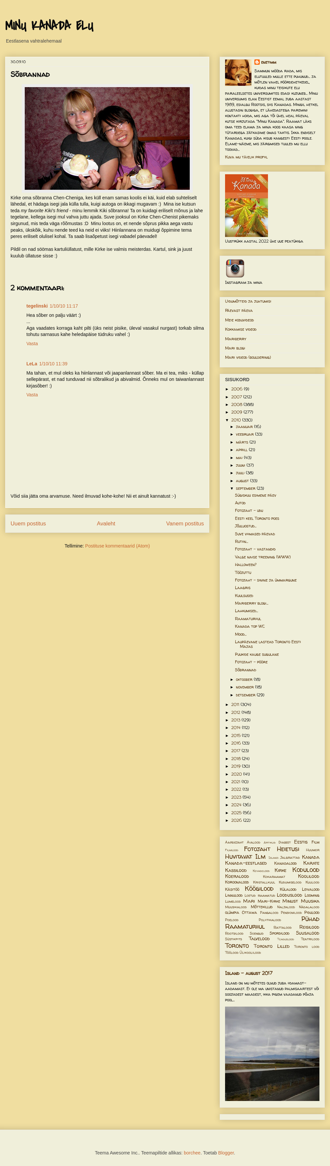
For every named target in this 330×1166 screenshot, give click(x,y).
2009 (237, 412)
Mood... (241, 634)
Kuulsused (244, 595)
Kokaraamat (274, 876)
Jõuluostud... (245, 526)
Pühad (310, 919)
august (243, 480)
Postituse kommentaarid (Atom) (117, 546)
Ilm (260, 856)
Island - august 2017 (249, 973)
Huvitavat (238, 856)
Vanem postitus (185, 523)
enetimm (268, 62)
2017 (236, 750)
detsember (246, 695)
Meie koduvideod (239, 320)
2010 (236, 420)
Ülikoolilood (250, 952)
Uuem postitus (28, 523)
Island (274, 857)
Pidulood (311, 912)
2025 (237, 813)
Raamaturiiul (248, 618)
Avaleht (106, 523)
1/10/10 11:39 (53, 363)
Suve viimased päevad (255, 534)
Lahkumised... (246, 611)
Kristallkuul (264, 882)
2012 (236, 712)
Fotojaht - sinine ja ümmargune (266, 580)
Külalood (288, 889)
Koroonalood (237, 882)
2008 (237, 404)
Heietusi (288, 849)
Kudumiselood (290, 882)
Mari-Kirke (269, 901)
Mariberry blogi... (251, 603)
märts (242, 442)
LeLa (31, 363)
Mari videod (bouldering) (248, 357)
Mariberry (235, 339)
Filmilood (231, 850)
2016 (236, 743)
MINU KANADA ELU (49, 26)
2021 (236, 781)
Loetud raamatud (260, 895)
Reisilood (309, 927)
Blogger (226, 1152)
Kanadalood (285, 863)
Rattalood (283, 927)
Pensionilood (291, 912)
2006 (237, 389)
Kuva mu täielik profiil (246, 157)
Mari (249, 901)
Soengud (257, 933)
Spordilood (279, 933)
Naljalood (286, 907)
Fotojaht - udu (249, 510)
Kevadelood (261, 871)
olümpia (232, 912)
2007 (237, 397)
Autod (240, 503)
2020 (237, 774)
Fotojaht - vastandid (255, 549)
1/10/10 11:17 (64, 306)
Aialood (253, 842)
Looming (312, 895)
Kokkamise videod (240, 329)
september (246, 488)
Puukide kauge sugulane (257, 654)
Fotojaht (257, 849)
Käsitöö (232, 889)
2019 (236, 766)
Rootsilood (234, 933)
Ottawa (249, 912)
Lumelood (233, 901)
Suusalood (307, 933)
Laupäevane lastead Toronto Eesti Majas (268, 644)
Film (315, 842)
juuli (241, 473)
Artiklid (270, 842)
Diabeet (285, 842)
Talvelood (259, 938)
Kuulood (312, 882)
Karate (311, 863)
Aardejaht (234, 842)
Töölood (232, 952)
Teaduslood (285, 939)
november (245, 687)
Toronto (237, 945)
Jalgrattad (290, 857)
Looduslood (289, 895)
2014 (236, 727)
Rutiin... (241, 541)
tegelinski (37, 306)
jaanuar (245, 426)
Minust (290, 901)
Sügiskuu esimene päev (255, 495)
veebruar (245, 434)
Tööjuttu (243, 572)
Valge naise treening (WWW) (263, 557)
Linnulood (234, 895)
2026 (237, 820)
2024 (237, 805)
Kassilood (236, 870)
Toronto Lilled (272, 946)
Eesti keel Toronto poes (257, 518)
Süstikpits (233, 939)
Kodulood (305, 869)
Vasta (32, 343)
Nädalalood (309, 907)
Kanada (310, 857)
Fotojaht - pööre (251, 662)
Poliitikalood (270, 919)
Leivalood (310, 889)
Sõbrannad (245, 670)
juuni (241, 465)
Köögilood (259, 888)
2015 (236, 735)
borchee (192, 1152)
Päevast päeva (239, 310)
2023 (237, 797)
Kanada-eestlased (246, 863)
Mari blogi (235, 348)
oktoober (245, 679)
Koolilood (308, 876)
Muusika (310, 901)
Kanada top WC (250, 626)
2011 (236, 704)
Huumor (312, 850)
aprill (242, 449)
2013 (236, 720)
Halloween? (245, 564)
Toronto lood (306, 946)
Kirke (280, 870)
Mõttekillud (262, 907)
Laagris (242, 587)
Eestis (301, 842)
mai (240, 457)
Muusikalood (236, 907)
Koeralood (237, 876)
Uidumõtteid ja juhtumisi (248, 301)
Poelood (232, 919)
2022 (237, 789)
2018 (236, 758)
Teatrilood (310, 939)
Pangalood (269, 912)
